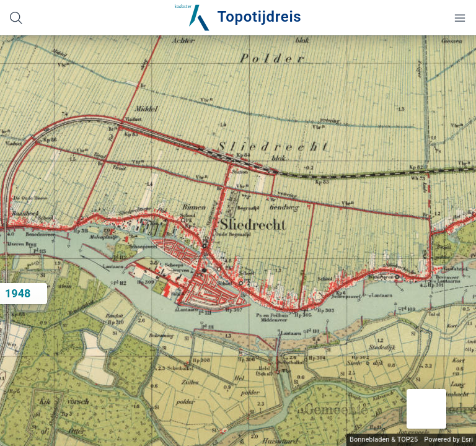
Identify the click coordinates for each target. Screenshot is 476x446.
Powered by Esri (448, 439)
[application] (238, 240)
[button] (426, 409)
